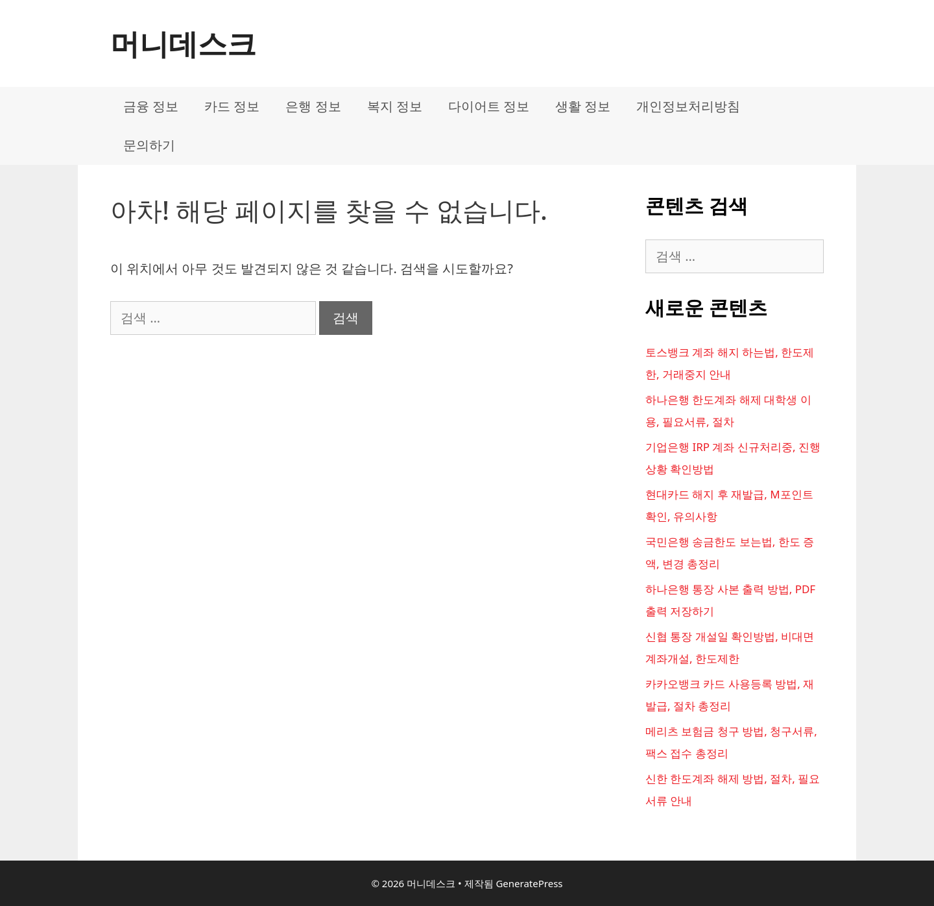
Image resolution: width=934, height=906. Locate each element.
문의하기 (149, 145)
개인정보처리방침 (688, 106)
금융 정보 (150, 106)
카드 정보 (231, 106)
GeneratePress (529, 883)
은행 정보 (313, 106)
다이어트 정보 (488, 106)
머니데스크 (183, 43)
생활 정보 (582, 106)
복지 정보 (394, 106)
